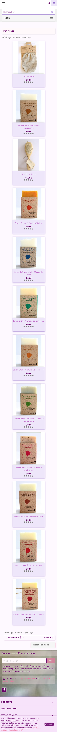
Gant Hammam (28, 76)
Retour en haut (42, 644)
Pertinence (28, 31)
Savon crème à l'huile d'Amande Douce (28, 273)
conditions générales (26, 678)
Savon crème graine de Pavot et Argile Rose (28, 468)
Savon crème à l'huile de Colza (28, 565)
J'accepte (49, 724)
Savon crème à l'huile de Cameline (28, 321)
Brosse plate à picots (28, 174)
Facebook (4, 690)
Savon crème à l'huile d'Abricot (28, 223)
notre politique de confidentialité (19, 729)
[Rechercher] (28, 12)
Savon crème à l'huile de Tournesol (28, 370)
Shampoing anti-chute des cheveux (28, 614)
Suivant (49, 637)
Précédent (11, 637)
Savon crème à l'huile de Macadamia (29, 126)
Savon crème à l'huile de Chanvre (28, 516)
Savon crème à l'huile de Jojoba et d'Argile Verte (28, 419)
